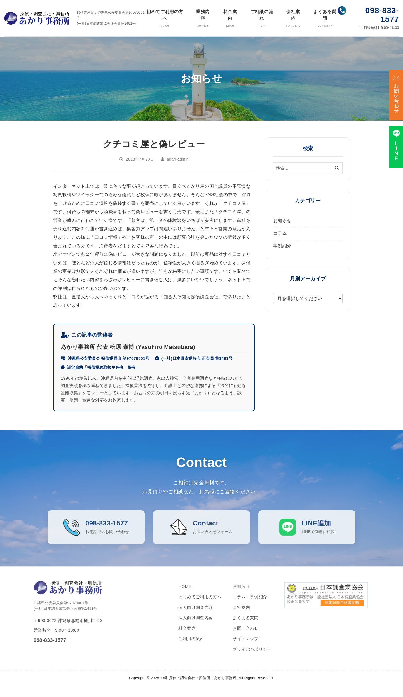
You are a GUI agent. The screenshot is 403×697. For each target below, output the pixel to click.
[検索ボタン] (337, 168)
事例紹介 (282, 245)
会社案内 (293, 18)
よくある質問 (325, 18)
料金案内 (230, 18)
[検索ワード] (308, 168)
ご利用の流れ (191, 644)
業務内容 (203, 18)
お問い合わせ (245, 634)
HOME (184, 592)
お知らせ (282, 220)
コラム (280, 233)
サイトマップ (245, 644)
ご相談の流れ (262, 18)
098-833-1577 (382, 15)
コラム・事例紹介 (250, 602)
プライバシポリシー (252, 655)
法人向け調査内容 (195, 623)
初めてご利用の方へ (164, 18)
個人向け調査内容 (195, 613)
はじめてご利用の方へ (199, 602)
